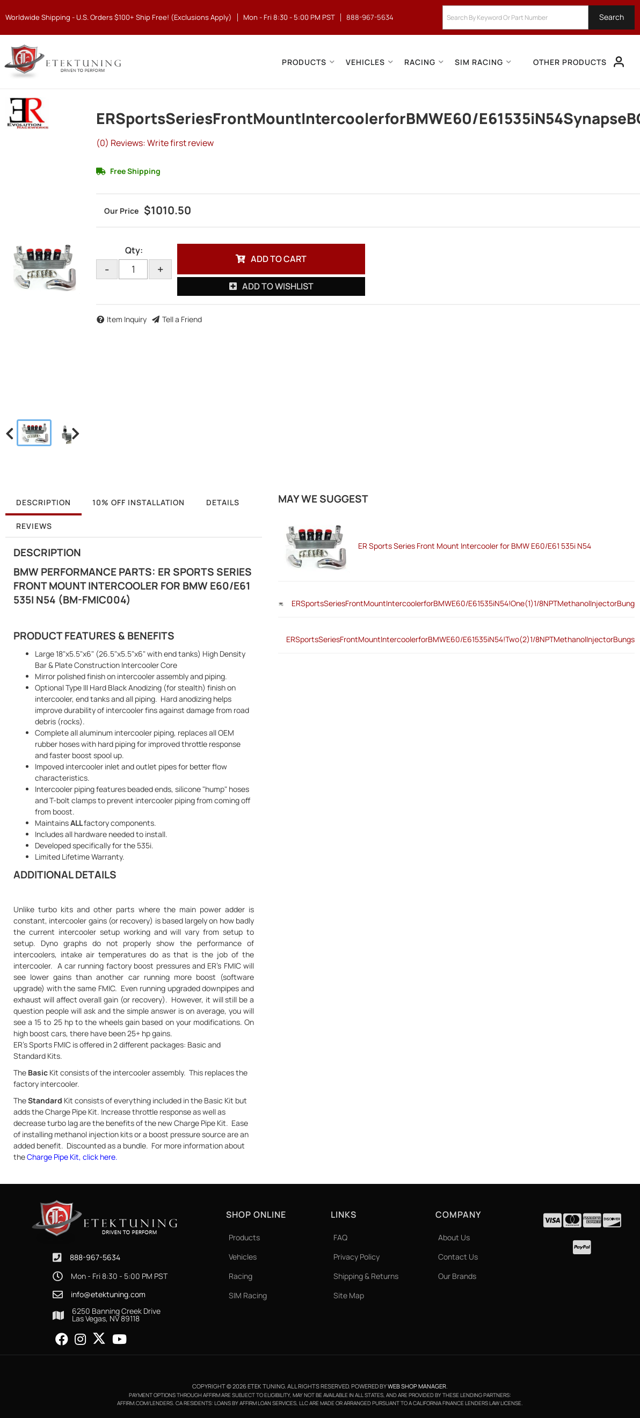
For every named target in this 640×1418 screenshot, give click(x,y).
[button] (538, 17)
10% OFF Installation (138, 502)
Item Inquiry (127, 319)
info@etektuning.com (108, 1294)
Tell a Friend (182, 319)
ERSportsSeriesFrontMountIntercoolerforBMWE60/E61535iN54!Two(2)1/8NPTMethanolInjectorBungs (460, 639)
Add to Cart (279, 259)
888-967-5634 (95, 1257)
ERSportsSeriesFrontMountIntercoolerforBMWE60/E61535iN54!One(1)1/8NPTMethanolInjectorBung (463, 603)
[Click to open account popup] (619, 61)
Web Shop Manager (417, 1386)
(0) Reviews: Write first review (155, 143)
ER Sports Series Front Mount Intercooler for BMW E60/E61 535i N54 (474, 546)
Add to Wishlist (278, 286)
